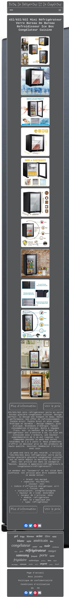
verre (52, 556)
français (34, 556)
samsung (22, 555)
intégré (52, 550)
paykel (35, 547)
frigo (22, 536)
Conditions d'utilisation (35, 584)
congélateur (21, 545)
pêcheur (43, 561)
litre (51, 541)
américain (40, 540)
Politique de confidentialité (35, 580)
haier (55, 561)
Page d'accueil (35, 573)
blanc (20, 540)
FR (38, 588)
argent (43, 563)
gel (16, 536)
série (36, 564)
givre (21, 551)
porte (43, 555)
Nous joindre (35, 577)
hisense (30, 536)
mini (54, 536)
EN (32, 588)
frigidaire (20, 560)
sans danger (15, 564)
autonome (23, 564)
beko (16, 551)
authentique (34, 560)
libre (47, 536)
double (31, 564)
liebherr (51, 564)
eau (40, 547)
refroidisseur (55, 547)
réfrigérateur (36, 550)
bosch (57, 564)
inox (49, 560)
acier (39, 536)
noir (47, 546)
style (29, 541)
